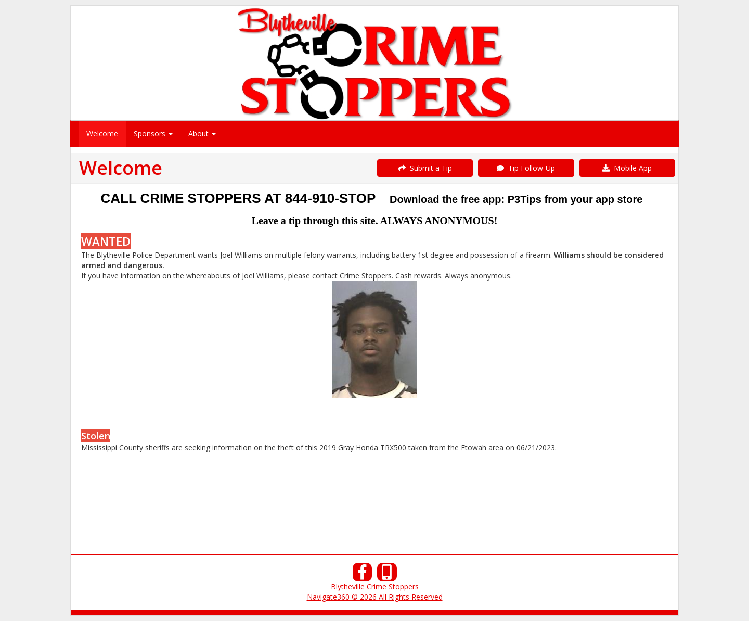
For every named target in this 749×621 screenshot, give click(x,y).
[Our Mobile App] (387, 575)
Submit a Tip (425, 168)
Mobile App (627, 168)
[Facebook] (362, 575)
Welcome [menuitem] (102, 133)
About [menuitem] (202, 133)
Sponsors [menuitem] (153, 133)
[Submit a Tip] (374, 62)
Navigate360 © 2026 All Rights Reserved (375, 597)
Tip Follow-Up (526, 168)
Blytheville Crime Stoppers (375, 586)
